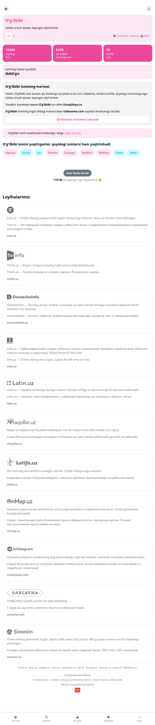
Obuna (64, 684)
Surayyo (69, 153)
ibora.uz (22, 667)
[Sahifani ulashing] (149, 8)
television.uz (68, 667)
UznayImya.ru (72, 104)
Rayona (10, 153)
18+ (77, 690)
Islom (119, 153)
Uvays (26, 153)
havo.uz (117, 667)
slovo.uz (55, 667)
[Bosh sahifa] (6, 8)
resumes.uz (104, 667)
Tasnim (52, 153)
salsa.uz (33, 667)
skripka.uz (44, 667)
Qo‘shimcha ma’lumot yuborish (77, 119)
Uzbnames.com (73, 111)
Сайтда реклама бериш (77, 675)
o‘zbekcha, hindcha (128, 36)
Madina (87, 153)
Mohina (104, 153)
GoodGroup (78, 684)
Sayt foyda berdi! (77, 173)
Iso (39, 153)
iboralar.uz (91, 667)
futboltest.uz (130, 667)
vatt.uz (80, 667)
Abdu (133, 153)
